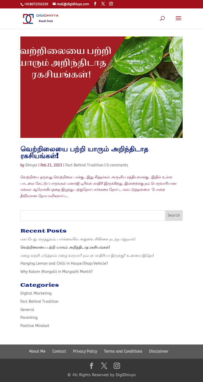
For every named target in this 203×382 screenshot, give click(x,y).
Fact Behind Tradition (84, 165)
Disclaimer (158, 351)
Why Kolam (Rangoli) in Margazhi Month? (56, 271)
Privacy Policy (85, 351)
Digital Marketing (36, 293)
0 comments (117, 165)
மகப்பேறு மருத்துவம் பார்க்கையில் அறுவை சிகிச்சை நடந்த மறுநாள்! (77, 239)
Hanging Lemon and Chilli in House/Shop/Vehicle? (64, 263)
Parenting (29, 317)
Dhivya (31, 165)
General (27, 310)
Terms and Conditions (123, 351)
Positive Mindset (34, 326)
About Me (37, 351)
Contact (59, 351)
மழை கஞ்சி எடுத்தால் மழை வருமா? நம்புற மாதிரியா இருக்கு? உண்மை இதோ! (87, 255)
